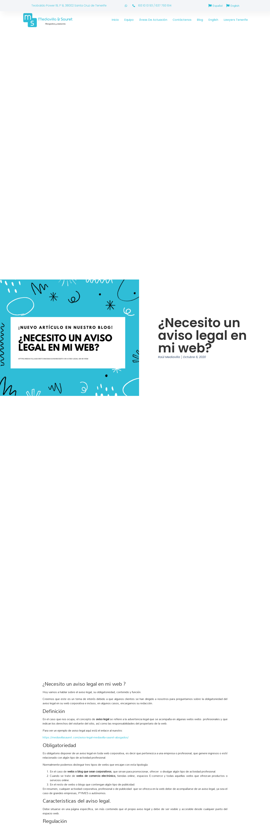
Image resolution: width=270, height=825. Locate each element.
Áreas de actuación (153, 20)
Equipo (129, 20)
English (213, 20)
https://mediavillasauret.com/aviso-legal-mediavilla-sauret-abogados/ (86, 737)
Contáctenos (182, 20)
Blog (200, 20)
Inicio (115, 20)
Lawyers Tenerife (236, 20)
